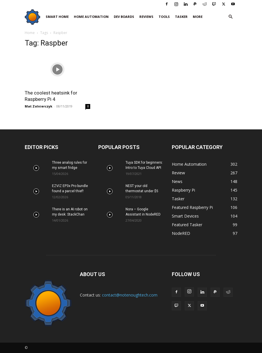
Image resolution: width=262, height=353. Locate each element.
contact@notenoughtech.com (129, 295)
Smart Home (57, 16)
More (198, 16)
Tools (164, 16)
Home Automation (91, 16)
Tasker (181, 16)
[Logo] (34, 17)
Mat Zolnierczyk (38, 106)
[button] (230, 17)
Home (30, 32)
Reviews (146, 16)
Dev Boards (124, 16)
